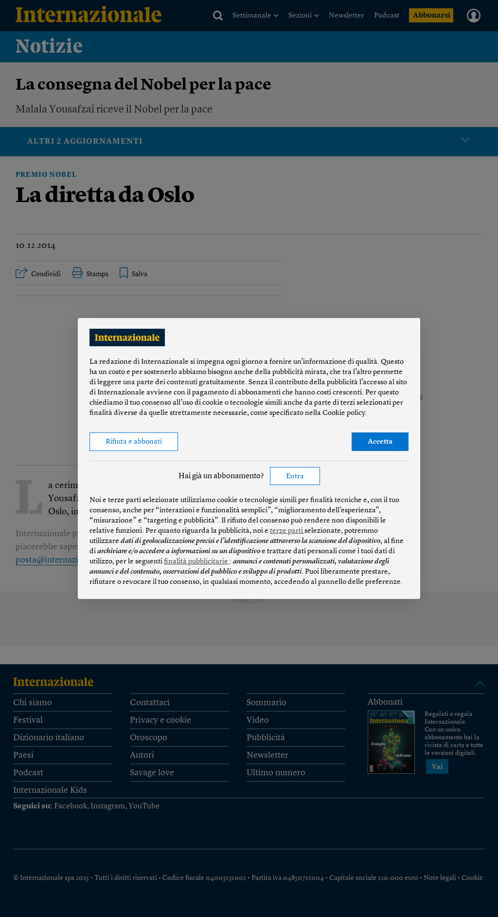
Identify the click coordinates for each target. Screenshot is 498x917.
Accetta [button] (380, 442)
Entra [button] (295, 476)
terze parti (287, 531)
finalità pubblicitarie (197, 561)
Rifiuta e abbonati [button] (134, 442)
